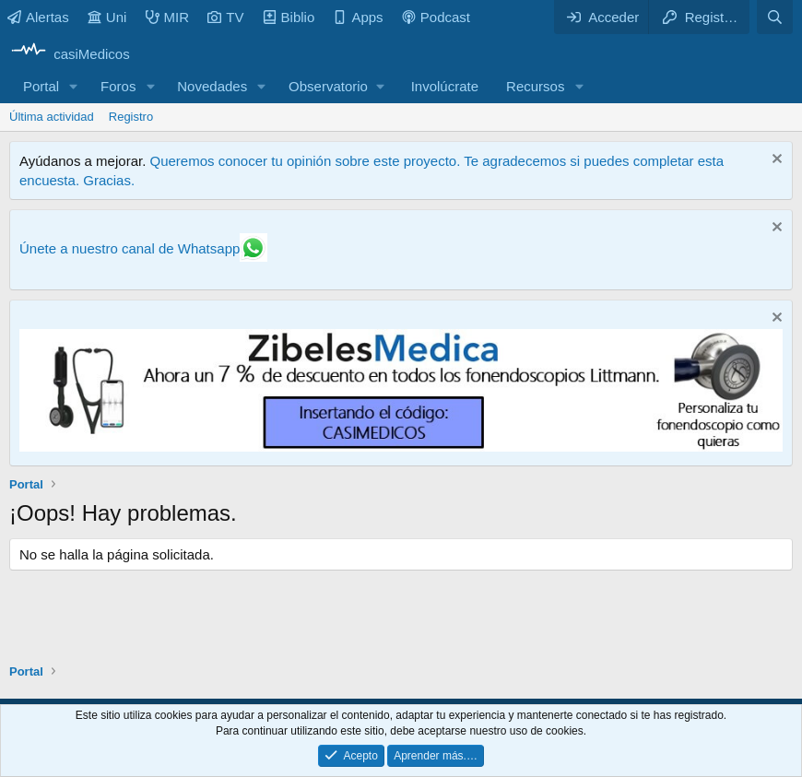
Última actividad (51, 117)
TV (225, 17)
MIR (168, 17)
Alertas (38, 17)
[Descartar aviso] (775, 161)
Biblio (289, 17)
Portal (41, 86)
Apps (358, 17)
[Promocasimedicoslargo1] (401, 446)
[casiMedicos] (69, 54)
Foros (118, 86)
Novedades (212, 86)
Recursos (535, 86)
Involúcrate (444, 86)
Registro (131, 117)
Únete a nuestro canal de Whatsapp (129, 248)
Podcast (436, 17)
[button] (74, 86)
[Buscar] (775, 17)
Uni (107, 17)
